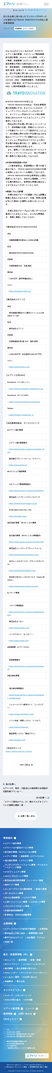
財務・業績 (36, 960)
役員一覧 (9, 942)
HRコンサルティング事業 (16, 876)
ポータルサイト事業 (14, 893)
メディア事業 (11, 856)
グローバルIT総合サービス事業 (19, 848)
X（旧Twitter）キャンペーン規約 (15, 1067)
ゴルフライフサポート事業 (17, 906)
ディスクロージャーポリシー (34, 973)
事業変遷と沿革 (36, 933)
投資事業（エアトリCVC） (33, 856)
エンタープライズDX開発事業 (18, 889)
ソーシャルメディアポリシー (34, 1065)
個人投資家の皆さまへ (27, 968)
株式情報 (9, 968)
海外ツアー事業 (12, 885)
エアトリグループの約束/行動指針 (20, 929)
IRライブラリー (12, 964)
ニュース (21, 10)
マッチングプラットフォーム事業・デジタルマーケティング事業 (26, 866)
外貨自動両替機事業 (14, 911)
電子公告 (21, 981)
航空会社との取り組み (15, 933)
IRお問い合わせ (30, 977)
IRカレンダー (11, 973)
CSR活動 (28, 1000)
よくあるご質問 (12, 977)
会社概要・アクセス (36, 938)
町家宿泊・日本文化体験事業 (18, 915)
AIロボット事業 (38, 902)
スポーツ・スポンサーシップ (18, 995)
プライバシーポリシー (13, 1065)
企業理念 (44, 929)
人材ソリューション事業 (16, 902)
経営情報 (23, 960)
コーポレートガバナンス (34, 964)
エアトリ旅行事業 (13, 843)
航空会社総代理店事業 (15, 880)
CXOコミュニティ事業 (15, 872)
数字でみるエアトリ (14, 938)
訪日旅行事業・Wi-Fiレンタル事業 (20, 852)
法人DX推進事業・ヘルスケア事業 (20, 898)
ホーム (15, 10)
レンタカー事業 (36, 880)
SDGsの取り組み (13, 1000)
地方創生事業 (11, 861)
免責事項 (9, 981)
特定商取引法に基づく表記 (39, 1067)
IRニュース (10, 960)
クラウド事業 (27, 861)
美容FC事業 (41, 889)
